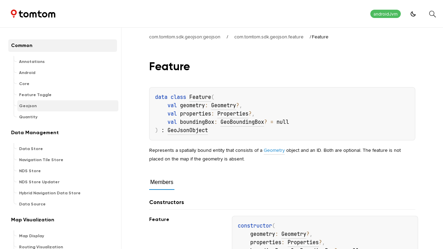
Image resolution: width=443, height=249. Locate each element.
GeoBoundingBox (242, 122)
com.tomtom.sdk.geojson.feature (269, 36)
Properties (232, 113)
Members (161, 182)
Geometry (223, 105)
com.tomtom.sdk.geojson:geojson (184, 36)
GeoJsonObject (188, 130)
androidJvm (385, 14)
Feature (200, 97)
